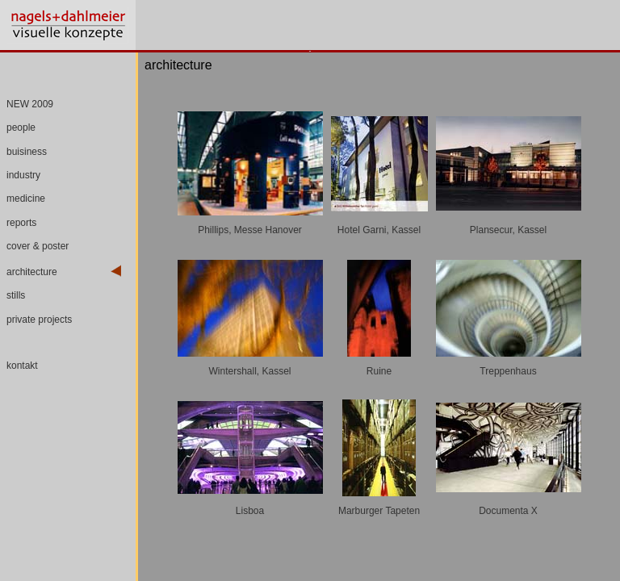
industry (23, 175)
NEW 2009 (29, 104)
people (21, 127)
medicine (25, 198)
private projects (39, 319)
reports (21, 222)
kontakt (22, 365)
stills (15, 295)
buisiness (26, 151)
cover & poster (37, 246)
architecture (31, 272)
